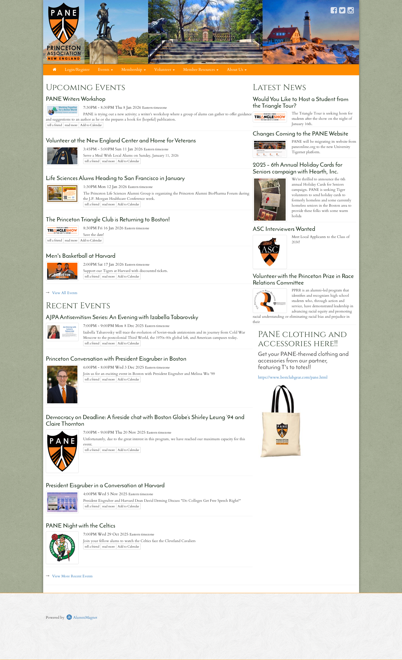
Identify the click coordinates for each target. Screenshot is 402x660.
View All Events (64, 292)
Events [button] (105, 69)
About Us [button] (237, 69)
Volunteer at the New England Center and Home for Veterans (121, 141)
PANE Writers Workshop (75, 99)
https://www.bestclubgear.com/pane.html (292, 377)
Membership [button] (133, 69)
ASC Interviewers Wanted (284, 229)
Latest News (279, 87)
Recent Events (78, 305)
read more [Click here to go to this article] (71, 125)
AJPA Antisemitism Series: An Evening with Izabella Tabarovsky (122, 318)
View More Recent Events (72, 576)
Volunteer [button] (164, 69)
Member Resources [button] (201, 69)
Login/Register (77, 69)
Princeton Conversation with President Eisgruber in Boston (116, 359)
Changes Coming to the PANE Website (300, 134)
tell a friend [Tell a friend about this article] (54, 125)
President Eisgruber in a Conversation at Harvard (105, 486)
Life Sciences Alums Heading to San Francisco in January (115, 179)
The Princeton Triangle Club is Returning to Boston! (108, 220)
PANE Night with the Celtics (80, 526)
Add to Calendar (91, 125)
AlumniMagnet (81, 617)
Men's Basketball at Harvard (80, 256)
